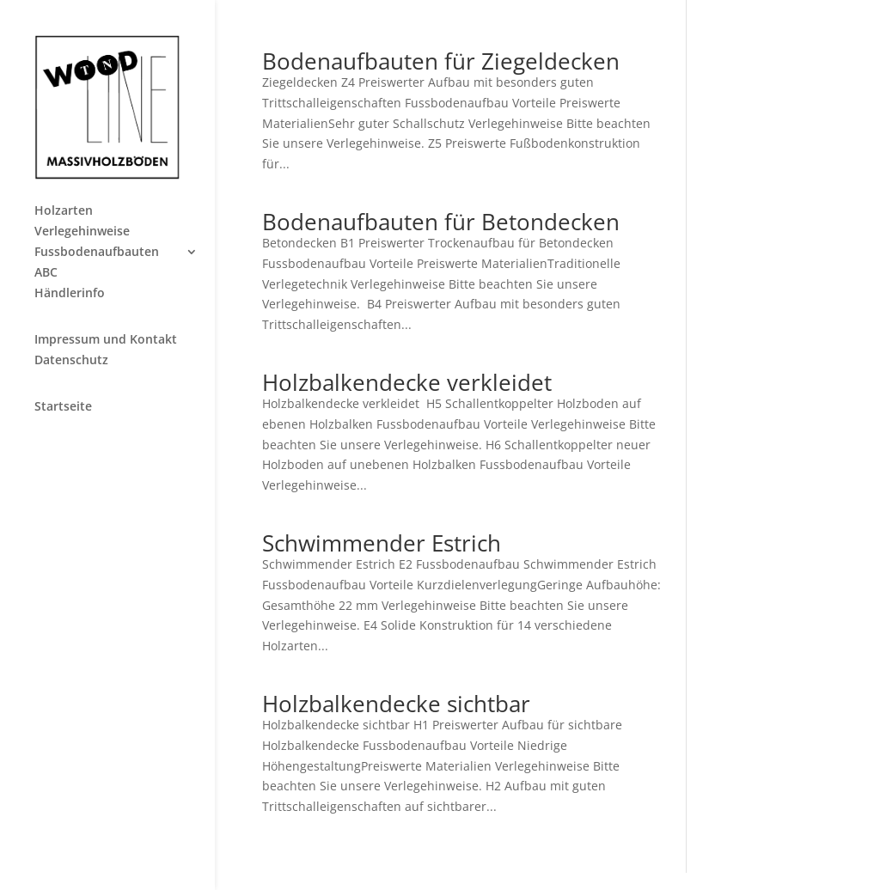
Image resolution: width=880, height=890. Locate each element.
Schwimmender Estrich (381, 542)
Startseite (63, 407)
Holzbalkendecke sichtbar (396, 703)
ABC (46, 273)
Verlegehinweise (82, 232)
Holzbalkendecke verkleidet (407, 382)
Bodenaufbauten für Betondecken (441, 221)
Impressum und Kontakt (105, 340)
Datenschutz (71, 361)
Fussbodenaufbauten (96, 252)
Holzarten (63, 211)
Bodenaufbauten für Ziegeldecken (441, 61)
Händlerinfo (69, 294)
